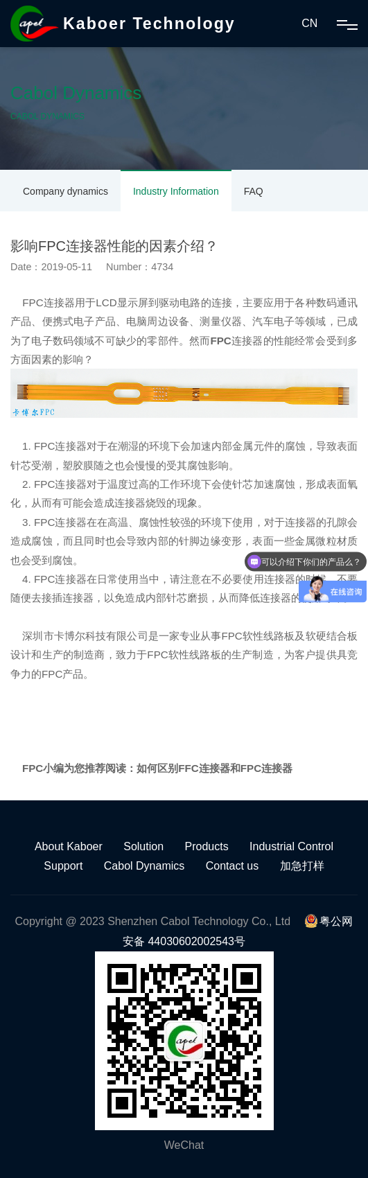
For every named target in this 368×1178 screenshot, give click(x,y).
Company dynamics (65, 191)
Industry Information (176, 191)
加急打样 (302, 866)
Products (207, 846)
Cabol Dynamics (144, 866)
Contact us (232, 866)
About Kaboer (69, 846)
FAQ (253, 191)
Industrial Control (291, 846)
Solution (143, 846)
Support (63, 866)
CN (309, 23)
